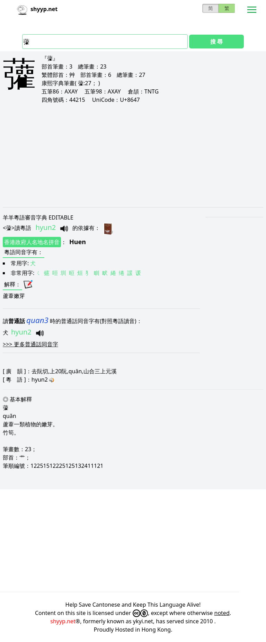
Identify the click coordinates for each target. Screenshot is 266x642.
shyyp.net (63, 621)
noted (222, 613)
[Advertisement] (133, 155)
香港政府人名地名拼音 (32, 242)
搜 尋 (216, 41)
